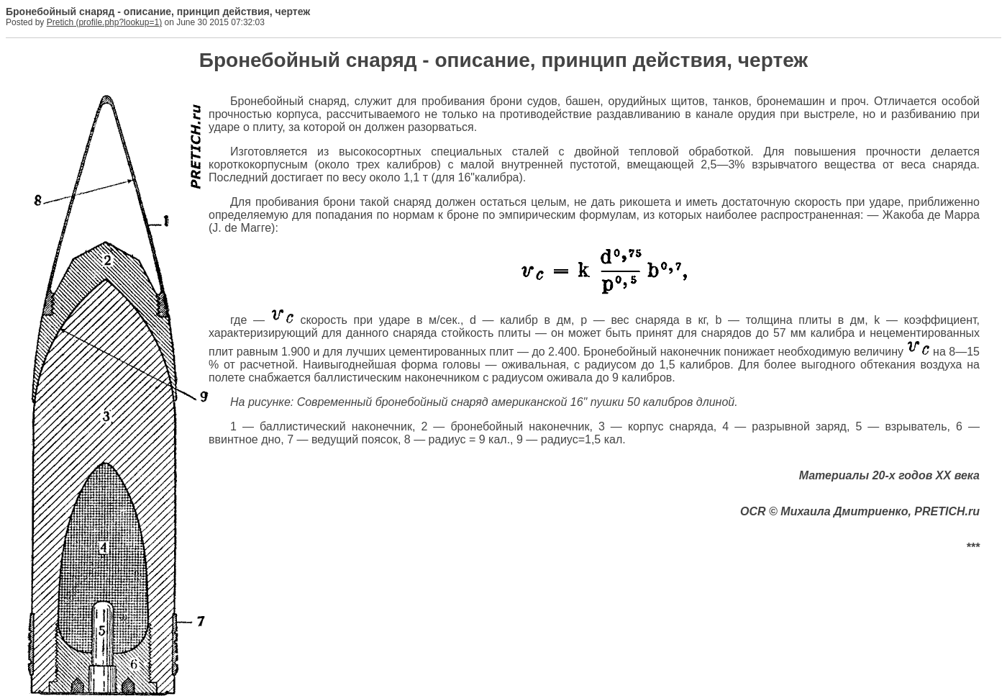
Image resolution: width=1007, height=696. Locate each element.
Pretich (60, 22)
